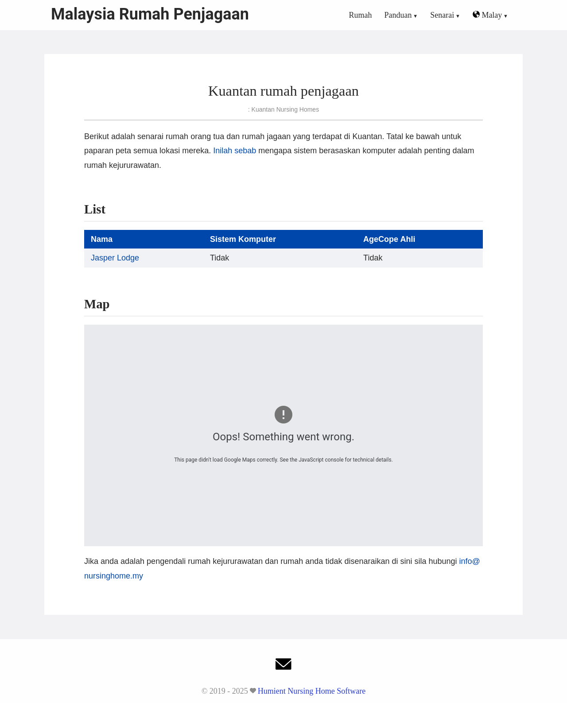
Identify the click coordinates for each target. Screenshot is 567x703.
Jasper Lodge (115, 257)
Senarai (442, 15)
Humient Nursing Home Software (311, 691)
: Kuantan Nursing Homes (283, 109)
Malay (487, 15)
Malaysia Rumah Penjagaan (150, 14)
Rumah (360, 15)
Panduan (398, 15)
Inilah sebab (234, 150)
